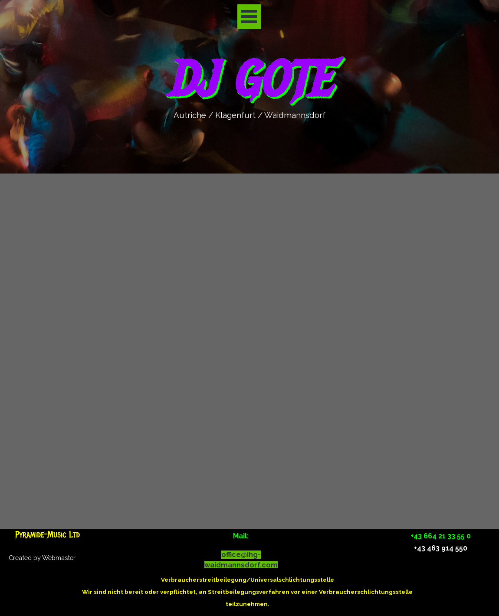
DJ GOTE (249, 80)
